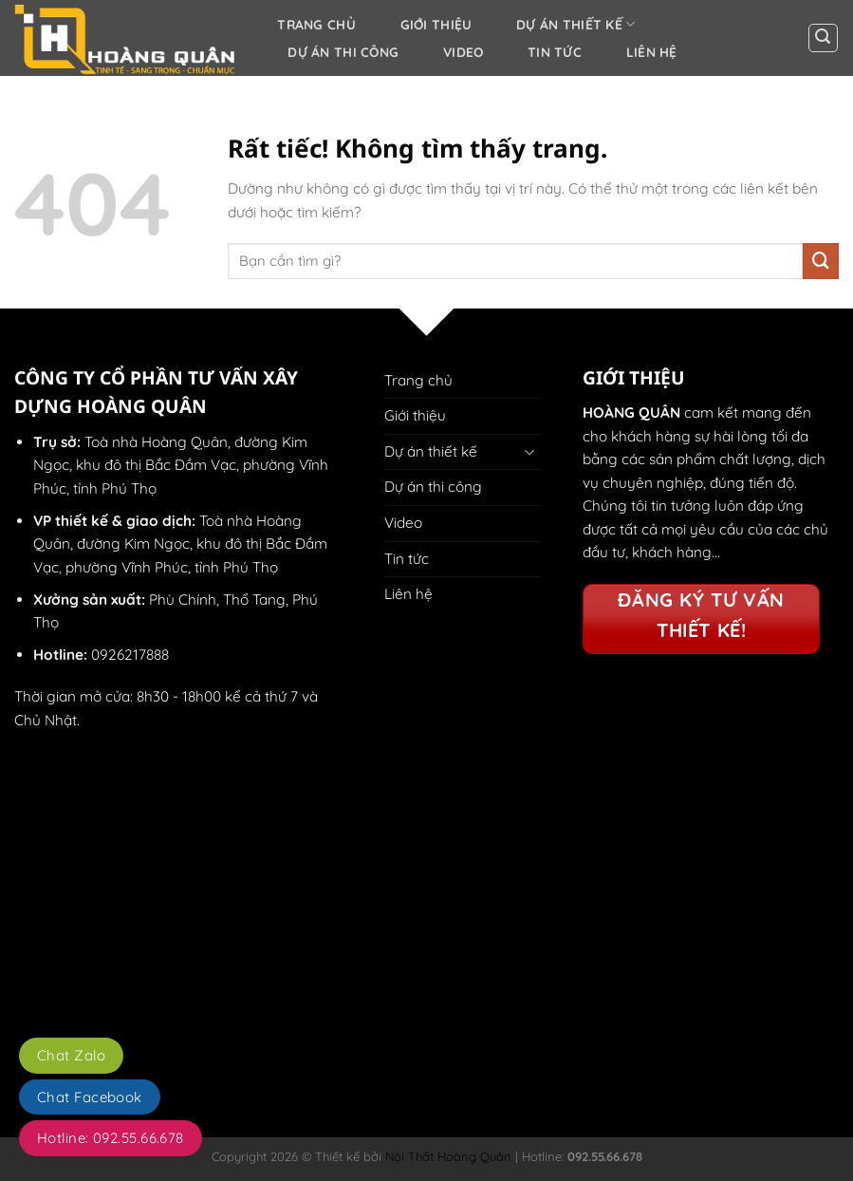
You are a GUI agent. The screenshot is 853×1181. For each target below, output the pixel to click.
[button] (823, 38)
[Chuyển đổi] (528, 451)
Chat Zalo (71, 1055)
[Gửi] (821, 261)
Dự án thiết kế (575, 24)
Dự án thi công (343, 52)
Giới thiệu (436, 24)
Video (463, 52)
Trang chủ (316, 24)
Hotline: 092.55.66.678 (110, 1138)
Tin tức (555, 52)
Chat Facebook (89, 1097)
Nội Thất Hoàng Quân (446, 1156)
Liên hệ (651, 52)
